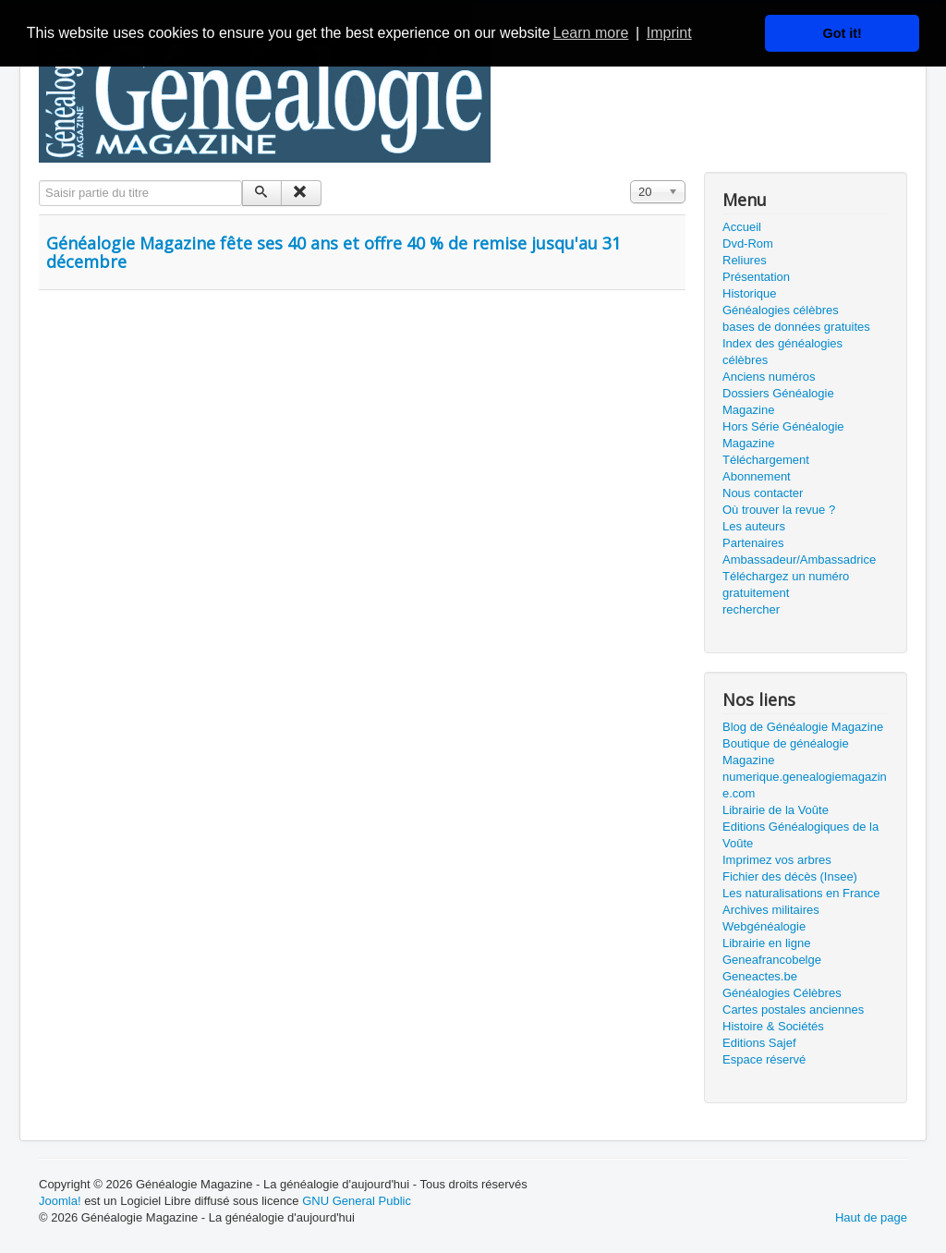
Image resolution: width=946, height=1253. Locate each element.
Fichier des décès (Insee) (789, 876)
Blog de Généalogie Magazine (802, 727)
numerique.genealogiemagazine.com (804, 785)
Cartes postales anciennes (793, 1009)
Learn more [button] (591, 33)
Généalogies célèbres (780, 310)
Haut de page (871, 1217)
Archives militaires (770, 910)
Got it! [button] (842, 33)
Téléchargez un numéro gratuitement (785, 584)
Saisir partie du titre (39, 180)
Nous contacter (762, 493)
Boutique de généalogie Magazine (785, 751)
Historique (749, 293)
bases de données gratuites (796, 327)
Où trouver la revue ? (778, 510)
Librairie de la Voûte (775, 810)
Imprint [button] (669, 33)
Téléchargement (765, 460)
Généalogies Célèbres (782, 993)
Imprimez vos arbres (776, 860)
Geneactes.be (759, 976)
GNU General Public (356, 1201)
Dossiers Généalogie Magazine (778, 401)
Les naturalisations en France (801, 893)
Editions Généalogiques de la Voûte (800, 835)
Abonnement (756, 476)
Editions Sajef (759, 1043)
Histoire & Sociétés (773, 1026)
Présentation (756, 277)
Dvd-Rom (747, 243)
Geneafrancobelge (771, 960)
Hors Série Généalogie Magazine (783, 435)
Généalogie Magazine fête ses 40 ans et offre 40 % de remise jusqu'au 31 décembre (333, 252)
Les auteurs (753, 526)
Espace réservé (764, 1059)
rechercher (751, 609)
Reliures (744, 260)
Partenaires (752, 543)
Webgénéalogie (764, 926)
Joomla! (60, 1201)
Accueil (741, 227)
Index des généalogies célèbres (782, 351)
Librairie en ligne (766, 943)
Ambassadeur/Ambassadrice (799, 559)
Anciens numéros (768, 376)
